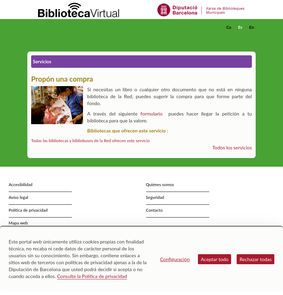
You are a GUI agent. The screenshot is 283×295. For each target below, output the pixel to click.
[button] (252, 37)
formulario (151, 114)
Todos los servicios (232, 147)
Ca (228, 27)
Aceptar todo (214, 259)
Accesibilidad (21, 184)
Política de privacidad (28, 210)
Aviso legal (18, 197)
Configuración (175, 259)
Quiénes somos (160, 184)
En (251, 27)
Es (240, 27)
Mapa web (18, 222)
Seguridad (155, 197)
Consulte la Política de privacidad (92, 276)
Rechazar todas (255, 259)
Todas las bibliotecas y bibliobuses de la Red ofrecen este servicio (90, 140)
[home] (55, 27)
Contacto (154, 210)
